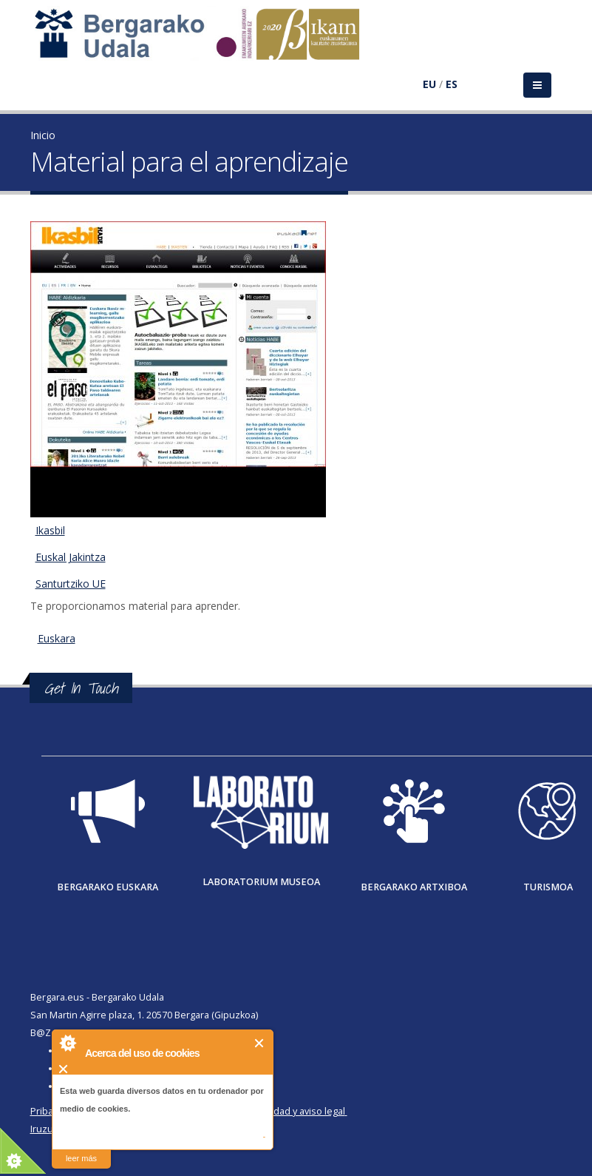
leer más (81, 1158)
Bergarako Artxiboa (414, 887)
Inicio (42, 135)
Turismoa (548, 887)
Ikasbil (50, 530)
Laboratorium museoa (261, 882)
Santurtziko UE (70, 584)
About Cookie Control (67, 1042)
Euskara (56, 638)
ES (451, 84)
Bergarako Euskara (107, 887)
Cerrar (260, 1043)
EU (429, 84)
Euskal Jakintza (70, 557)
